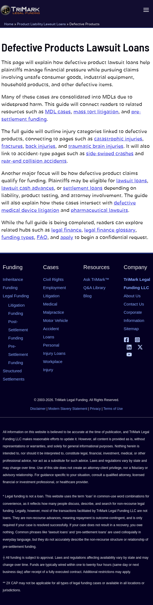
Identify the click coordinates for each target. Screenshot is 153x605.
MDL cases (58, 111)
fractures (12, 146)
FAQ (42, 237)
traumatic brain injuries (95, 146)
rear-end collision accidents (34, 161)
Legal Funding (16, 295)
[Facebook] (126, 339)
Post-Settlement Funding (18, 329)
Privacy (95, 409)
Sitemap (131, 328)
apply (66, 237)
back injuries (40, 146)
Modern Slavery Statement (67, 409)
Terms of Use (113, 409)
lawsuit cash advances (27, 188)
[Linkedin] (129, 347)
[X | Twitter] (140, 347)
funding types (17, 237)
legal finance (66, 230)
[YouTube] (129, 354)
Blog (87, 295)
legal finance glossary (109, 230)
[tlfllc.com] (19, 10)
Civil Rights (53, 279)
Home (8, 24)
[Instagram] (137, 339)
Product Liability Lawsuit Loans (41, 24)
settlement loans (83, 188)
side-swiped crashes (110, 153)
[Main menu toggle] (146, 10)
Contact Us (134, 304)
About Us (132, 295)
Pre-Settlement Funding (18, 354)
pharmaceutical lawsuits (99, 210)
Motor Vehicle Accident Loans (55, 328)
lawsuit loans (131, 180)
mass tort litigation (95, 111)
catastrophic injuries (118, 139)
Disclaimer (38, 409)
